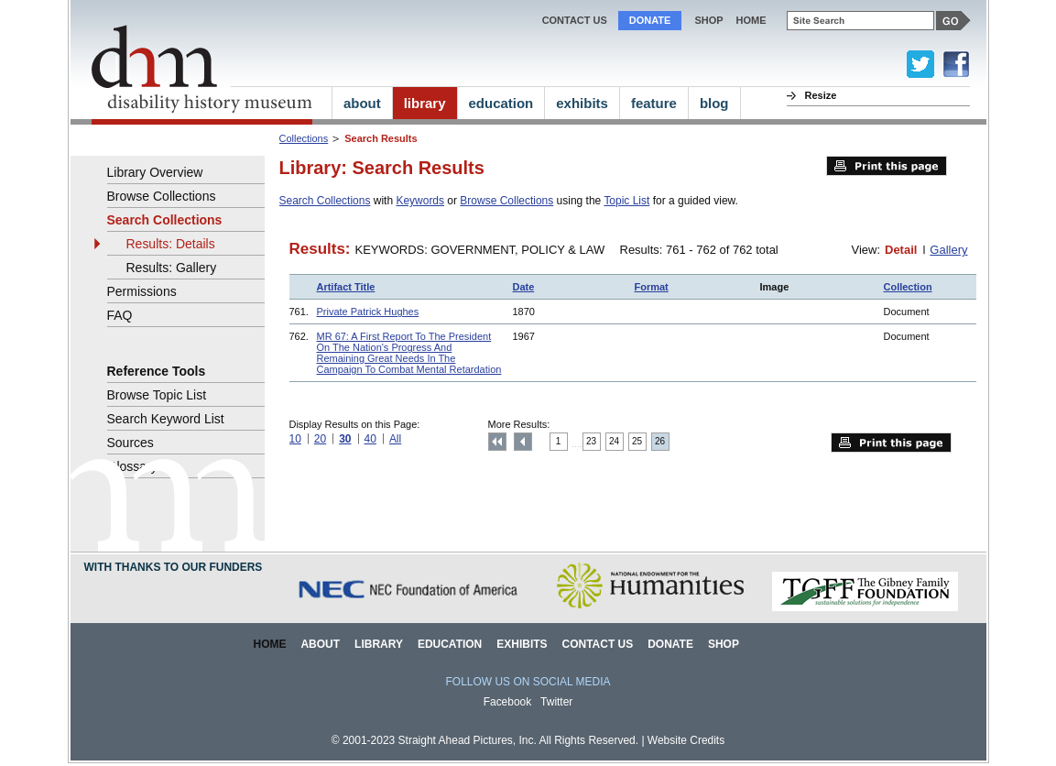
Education (450, 644)
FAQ (120, 315)
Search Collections (325, 200)
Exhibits (521, 644)
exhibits (582, 103)
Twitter (556, 701)
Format (652, 286)
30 (345, 438)
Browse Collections (506, 200)
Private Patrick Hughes (368, 311)
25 (637, 441)
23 (591, 441)
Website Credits (686, 740)
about (362, 103)
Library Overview (155, 172)
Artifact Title (346, 286)
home (751, 20)
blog (714, 103)
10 (295, 438)
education (501, 103)
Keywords (420, 200)
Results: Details (170, 243)
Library (378, 644)
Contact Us (574, 20)
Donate (650, 20)
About (320, 644)
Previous (523, 441)
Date (524, 286)
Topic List (626, 200)
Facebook (508, 701)
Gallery (948, 250)
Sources (130, 442)
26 (660, 441)
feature (654, 103)
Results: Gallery (171, 267)
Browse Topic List (157, 395)
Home (270, 644)
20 (320, 438)
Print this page (886, 166)
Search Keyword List (165, 418)
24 (614, 441)
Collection (908, 286)
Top (497, 441)
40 (370, 438)
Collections (304, 138)
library (425, 103)
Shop (708, 20)
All (395, 438)
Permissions (142, 291)
